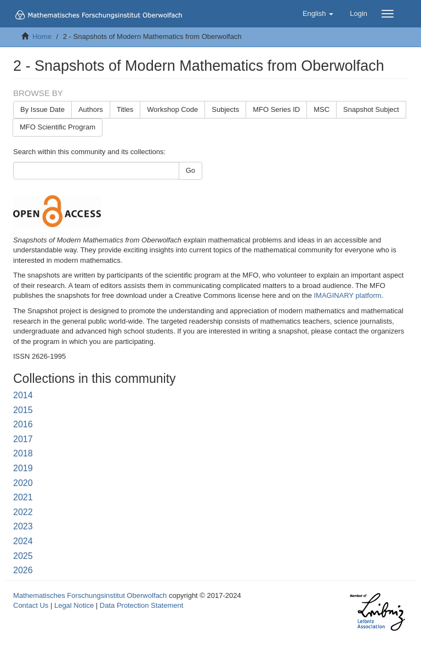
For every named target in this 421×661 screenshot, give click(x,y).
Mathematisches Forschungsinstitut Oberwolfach (90, 595)
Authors (90, 109)
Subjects (225, 109)
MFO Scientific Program (57, 127)
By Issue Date (42, 109)
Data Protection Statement (141, 605)
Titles (125, 109)
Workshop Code (172, 109)
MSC (321, 109)
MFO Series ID (276, 109)
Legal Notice (74, 605)
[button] (318, 13)
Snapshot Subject (371, 109)
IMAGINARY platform (348, 295)
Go (190, 170)
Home (42, 36)
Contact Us (30, 605)
